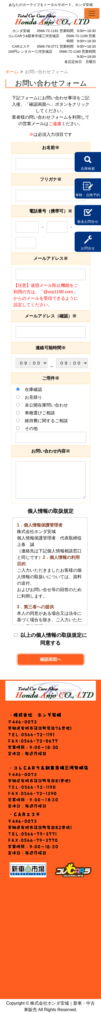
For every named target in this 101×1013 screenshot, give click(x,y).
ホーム (11, 71)
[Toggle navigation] (91, 13)
